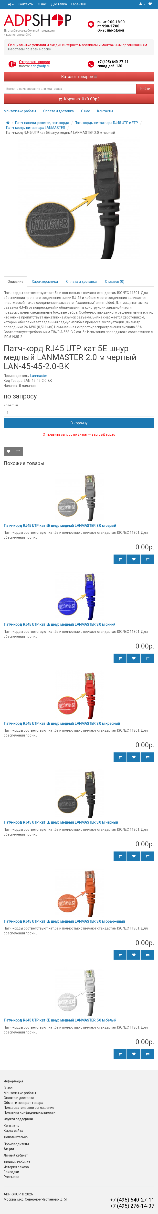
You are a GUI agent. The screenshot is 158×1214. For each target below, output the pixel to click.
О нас (42, 4)
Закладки (11, 1172)
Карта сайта (13, 1131)
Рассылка (11, 1177)
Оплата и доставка (58, 111)
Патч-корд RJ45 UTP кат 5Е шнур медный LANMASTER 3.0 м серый (60, 525)
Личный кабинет (17, 1162)
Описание (15, 282)
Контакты (25, 4)
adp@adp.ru (40, 66)
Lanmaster (38, 376)
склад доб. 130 (109, 66)
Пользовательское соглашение (29, 1108)
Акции (9, 1149)
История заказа (16, 1167)
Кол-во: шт (11, 405)
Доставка (59, 4)
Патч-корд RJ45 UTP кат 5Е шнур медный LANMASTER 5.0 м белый (60, 1020)
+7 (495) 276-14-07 (132, 1206)
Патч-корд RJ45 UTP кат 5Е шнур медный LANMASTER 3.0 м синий (59, 624)
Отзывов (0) (114, 282)
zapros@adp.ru (103, 434)
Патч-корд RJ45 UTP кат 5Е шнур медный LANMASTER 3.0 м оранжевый (64, 921)
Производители (16, 1144)
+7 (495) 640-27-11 (113, 62)
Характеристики (45, 282)
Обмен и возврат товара (23, 1103)
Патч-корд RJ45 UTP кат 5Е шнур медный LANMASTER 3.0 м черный (61, 822)
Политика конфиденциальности (29, 1112)
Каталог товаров (79, 76)
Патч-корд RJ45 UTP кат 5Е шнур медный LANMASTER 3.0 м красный (62, 723)
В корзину (79, 423)
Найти (145, 89)
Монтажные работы (20, 111)
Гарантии (78, 4)
